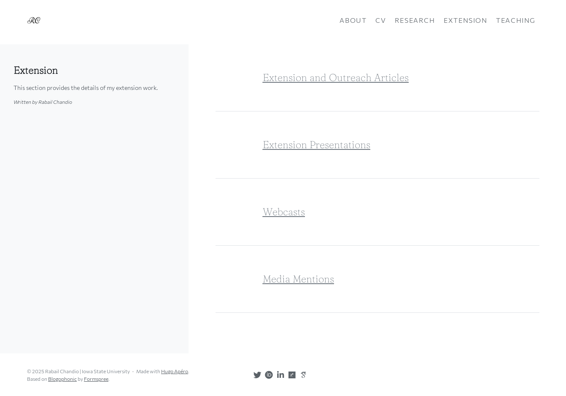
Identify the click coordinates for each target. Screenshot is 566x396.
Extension (465, 20)
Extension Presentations (316, 144)
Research (415, 20)
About (353, 20)
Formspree (96, 379)
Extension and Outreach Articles (336, 77)
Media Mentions (298, 279)
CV (380, 20)
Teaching (516, 20)
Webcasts (284, 212)
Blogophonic (62, 379)
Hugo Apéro (174, 371)
